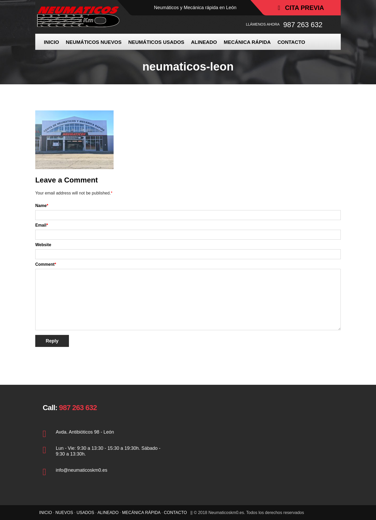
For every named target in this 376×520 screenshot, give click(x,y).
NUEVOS (64, 512)
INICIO (51, 42)
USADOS (85, 512)
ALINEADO (204, 42)
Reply (52, 341)
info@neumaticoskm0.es (81, 470)
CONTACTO (291, 42)
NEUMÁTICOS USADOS (156, 42)
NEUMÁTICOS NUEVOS (93, 42)
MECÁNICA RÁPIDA (247, 42)
